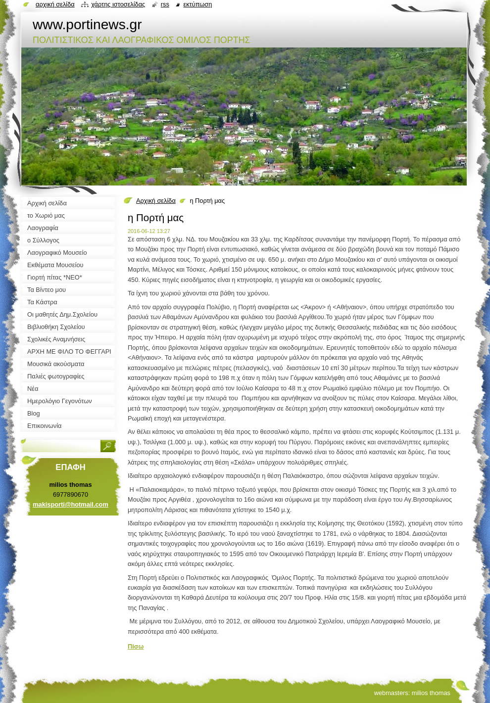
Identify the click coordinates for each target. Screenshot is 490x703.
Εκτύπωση (197, 4)
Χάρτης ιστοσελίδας (118, 4)
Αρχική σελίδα (156, 200)
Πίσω (136, 646)
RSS (165, 4)
